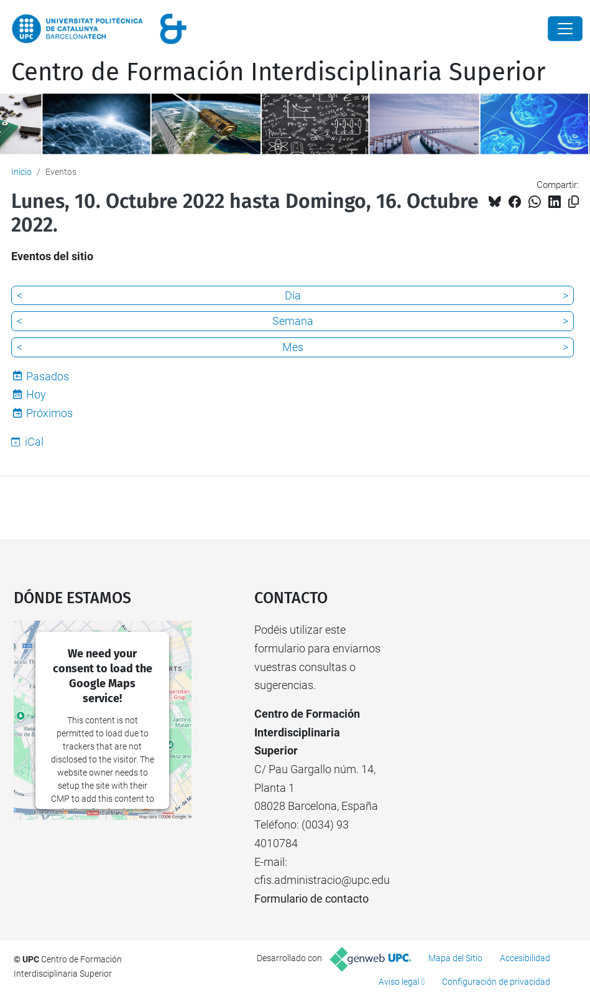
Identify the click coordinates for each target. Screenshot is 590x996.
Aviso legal (399, 982)
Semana (292, 320)
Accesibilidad (525, 958)
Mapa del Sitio (455, 958)
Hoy (36, 394)
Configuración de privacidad (496, 982)
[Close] (565, 28)
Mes (292, 347)
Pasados (47, 376)
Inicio (21, 172)
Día (293, 295)
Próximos (49, 413)
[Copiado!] (573, 202)
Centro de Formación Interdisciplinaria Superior (278, 72)
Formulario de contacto (311, 898)
